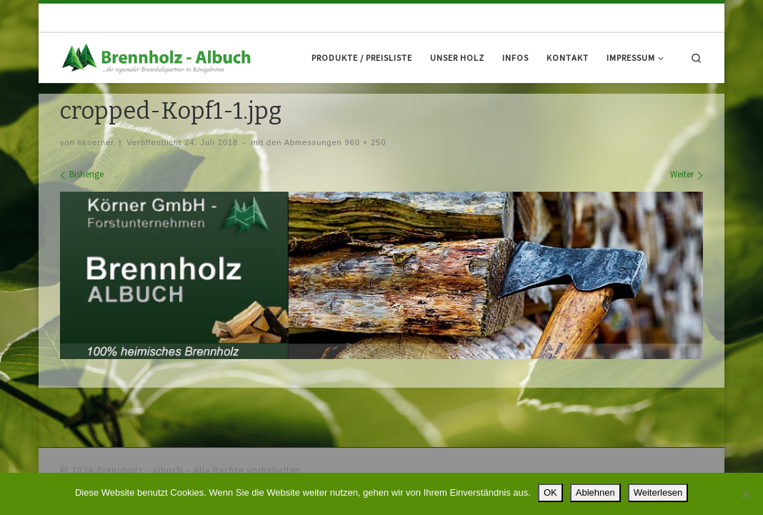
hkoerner (96, 184)
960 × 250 (364, 184)
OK (550, 492)
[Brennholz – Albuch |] (159, 57)
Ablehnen (595, 492)
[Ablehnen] (745, 494)
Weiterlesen (658, 492)
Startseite (77, 108)
